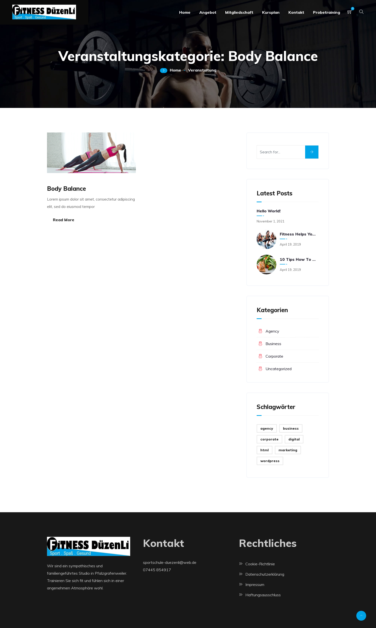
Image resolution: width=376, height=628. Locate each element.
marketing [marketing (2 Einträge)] (288, 450)
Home (184, 12)
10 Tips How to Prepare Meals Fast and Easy (298, 259)
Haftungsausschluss (263, 594)
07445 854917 (157, 569)
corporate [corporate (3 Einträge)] (269, 439)
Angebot (207, 12)
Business (273, 343)
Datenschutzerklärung (264, 574)
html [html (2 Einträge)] (264, 450)
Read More (63, 219)
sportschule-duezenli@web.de (169, 562)
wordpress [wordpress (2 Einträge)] (270, 461)
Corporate (274, 356)
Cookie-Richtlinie (260, 563)
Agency (272, 331)
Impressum (254, 584)
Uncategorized (279, 368)
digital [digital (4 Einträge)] (294, 439)
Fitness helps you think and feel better (298, 234)
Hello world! (269, 210)
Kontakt (296, 12)
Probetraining (326, 12)
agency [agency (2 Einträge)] (266, 428)
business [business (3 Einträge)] (291, 428)
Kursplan (271, 12)
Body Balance (66, 188)
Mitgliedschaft (239, 12)
